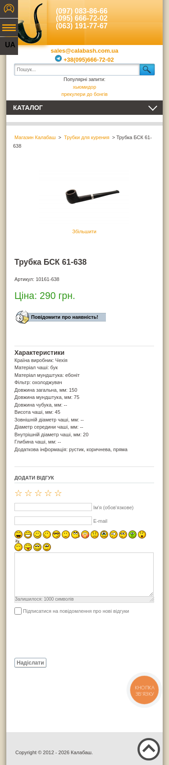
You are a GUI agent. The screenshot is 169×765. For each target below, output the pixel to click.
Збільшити (84, 200)
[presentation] (82, 635)
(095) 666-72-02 (82, 18)
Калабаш (26, 22)
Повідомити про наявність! (64, 317)
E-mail (100, 521)
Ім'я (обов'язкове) (113, 507)
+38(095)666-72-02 (84, 59)
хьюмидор (84, 87)
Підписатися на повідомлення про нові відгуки (76, 611)
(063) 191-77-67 (82, 26)
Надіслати (30, 663)
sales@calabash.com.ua (85, 50)
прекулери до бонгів (84, 94)
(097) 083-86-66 (82, 11)
